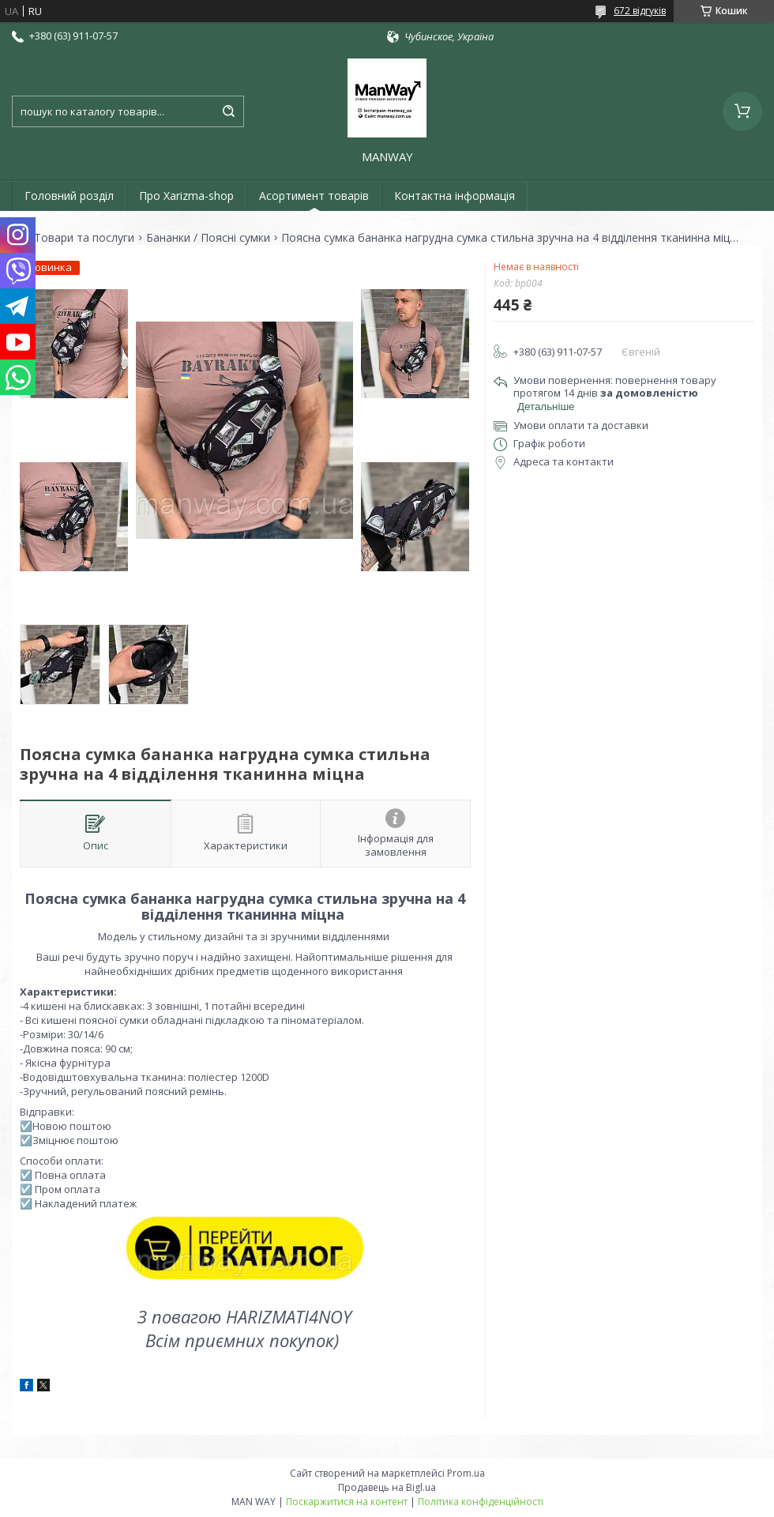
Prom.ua (466, 1473)
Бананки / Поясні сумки (208, 238)
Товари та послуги (84, 238)
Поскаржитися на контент (347, 1501)
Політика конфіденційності (480, 1501)
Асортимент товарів (314, 195)
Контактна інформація (454, 195)
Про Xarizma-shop (186, 195)
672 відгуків (640, 10)
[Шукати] (228, 111)
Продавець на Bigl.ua (387, 1487)
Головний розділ (69, 195)
